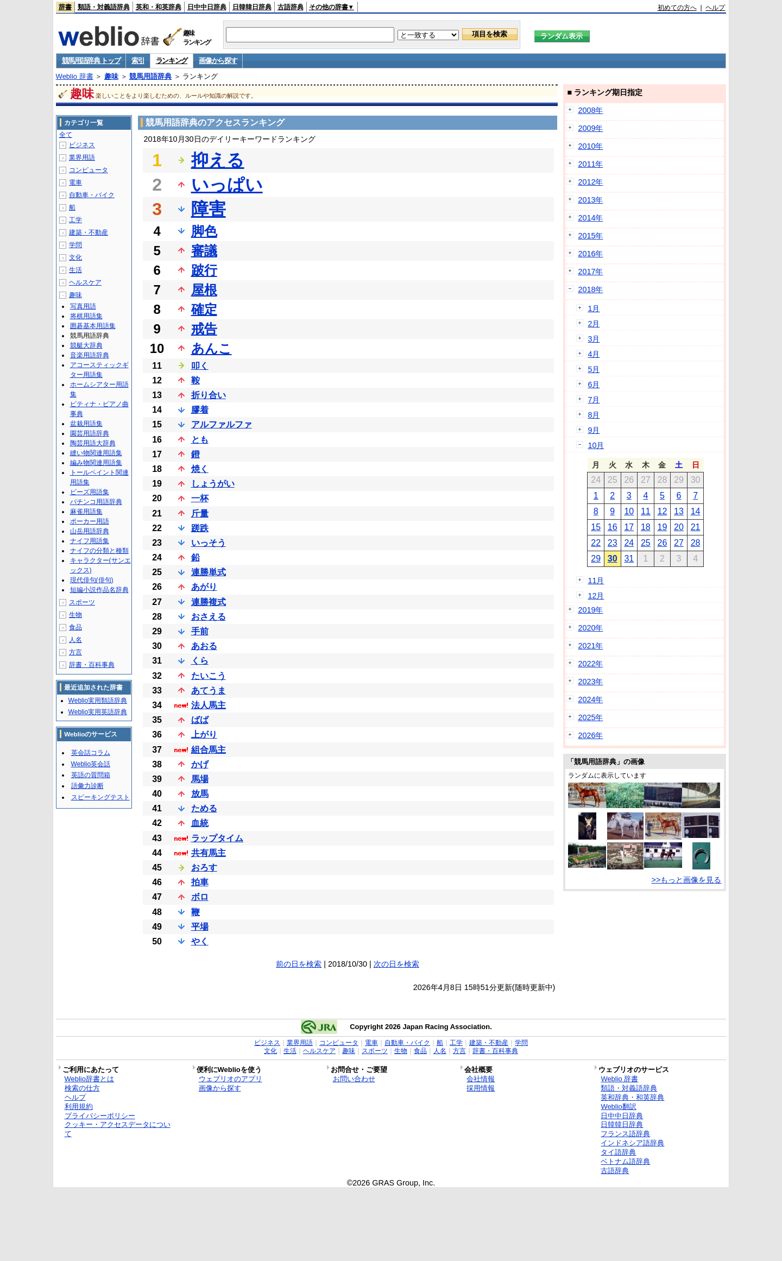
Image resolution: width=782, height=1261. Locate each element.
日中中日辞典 (206, 7)
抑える (217, 160)
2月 (594, 323)
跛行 (204, 270)
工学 (75, 220)
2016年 (590, 253)
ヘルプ (715, 7)
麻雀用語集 (86, 511)
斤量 (200, 513)
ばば (200, 719)
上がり (204, 734)
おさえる (208, 616)
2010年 (590, 146)
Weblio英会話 (90, 764)
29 (596, 558)
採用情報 (480, 1088)
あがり (204, 586)
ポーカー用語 (89, 521)
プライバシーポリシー (100, 1116)
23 (612, 542)
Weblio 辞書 (74, 76)
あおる (204, 646)
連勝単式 (208, 572)
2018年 (590, 289)
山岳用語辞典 (89, 531)
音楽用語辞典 (89, 355)
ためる (204, 808)
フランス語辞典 (625, 1134)
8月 (594, 415)
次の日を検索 (396, 964)
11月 (596, 580)
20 (679, 527)
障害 (208, 209)
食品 (75, 627)
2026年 (590, 735)
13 (679, 511)
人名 (75, 640)
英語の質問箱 (90, 775)
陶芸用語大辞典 (93, 443)
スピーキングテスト (100, 797)
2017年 (590, 271)
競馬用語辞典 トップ (91, 60)
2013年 (590, 200)
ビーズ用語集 (89, 492)
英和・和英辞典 (158, 7)
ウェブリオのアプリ (230, 1079)
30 (612, 558)
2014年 (590, 217)
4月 (594, 354)
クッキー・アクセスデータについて (118, 1129)
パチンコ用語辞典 (96, 502)
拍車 (200, 882)
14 (696, 511)
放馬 (200, 793)
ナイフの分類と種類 (99, 550)
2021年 (590, 645)
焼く (200, 469)
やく (200, 941)
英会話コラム (90, 752)
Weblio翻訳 (618, 1106)
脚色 (204, 231)
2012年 (590, 182)
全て (65, 134)
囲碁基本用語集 (93, 326)
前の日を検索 (298, 964)
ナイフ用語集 (89, 541)
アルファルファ (221, 424)
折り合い (208, 395)
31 (629, 558)
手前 (200, 631)
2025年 (590, 717)
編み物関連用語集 (96, 462)
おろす (204, 867)
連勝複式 (208, 602)
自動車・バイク (92, 195)
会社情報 (480, 1079)
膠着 (200, 409)
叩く (200, 365)
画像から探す (218, 60)
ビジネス (82, 145)
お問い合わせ (354, 1079)
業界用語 (82, 157)
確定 (204, 309)
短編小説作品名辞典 (99, 590)
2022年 (590, 663)
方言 (75, 652)
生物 (75, 615)
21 (696, 527)
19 (662, 527)
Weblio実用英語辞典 (97, 712)
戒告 (204, 328)
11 (646, 511)
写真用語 (83, 306)
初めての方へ (677, 7)
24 (629, 542)
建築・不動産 (88, 232)
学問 (75, 245)
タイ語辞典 (618, 1152)
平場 (200, 926)
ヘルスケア (85, 282)
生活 (75, 270)
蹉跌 (200, 528)
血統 (200, 823)
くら (200, 660)
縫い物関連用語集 (96, 453)
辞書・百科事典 (92, 665)
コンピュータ (88, 170)
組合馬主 (208, 749)
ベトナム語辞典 (625, 1161)
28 (696, 542)
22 (596, 542)
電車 (75, 182)
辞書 (65, 7)
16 (612, 527)
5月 (594, 369)
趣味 (111, 76)
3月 (594, 339)
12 (662, 511)
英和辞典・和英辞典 (632, 1097)
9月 (594, 430)
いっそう (208, 542)
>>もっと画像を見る (687, 879)
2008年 (590, 110)
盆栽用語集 (86, 423)
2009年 (590, 128)
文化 (75, 257)
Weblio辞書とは (89, 1079)
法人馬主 (208, 705)
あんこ (211, 348)
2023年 (590, 681)
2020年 (590, 627)
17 (629, 527)
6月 (594, 384)
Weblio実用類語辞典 (97, 700)
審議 (204, 250)
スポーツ (82, 602)
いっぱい (227, 184)
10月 (596, 445)
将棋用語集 (86, 316)
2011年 (590, 164)
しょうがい (213, 483)
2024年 (590, 699)
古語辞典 (291, 7)
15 (596, 527)
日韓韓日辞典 (252, 7)
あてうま (208, 690)
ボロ (200, 896)
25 (646, 542)
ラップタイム (217, 838)
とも (200, 439)
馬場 (200, 779)
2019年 (590, 610)
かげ (200, 764)
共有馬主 (208, 853)
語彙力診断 (87, 786)
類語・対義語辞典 (104, 7)
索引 (137, 60)
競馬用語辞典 (150, 76)
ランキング (172, 60)
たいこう (208, 675)
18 (646, 527)
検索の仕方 (82, 1088)
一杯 (200, 498)
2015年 (590, 235)
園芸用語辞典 (89, 433)
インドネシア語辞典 (632, 1143)
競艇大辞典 (86, 345)
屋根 (204, 289)
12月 (596, 595)
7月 (594, 399)
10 (629, 511)
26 (662, 542)
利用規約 (79, 1106)
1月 (594, 308)
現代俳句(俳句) (91, 580)
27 (679, 542)
